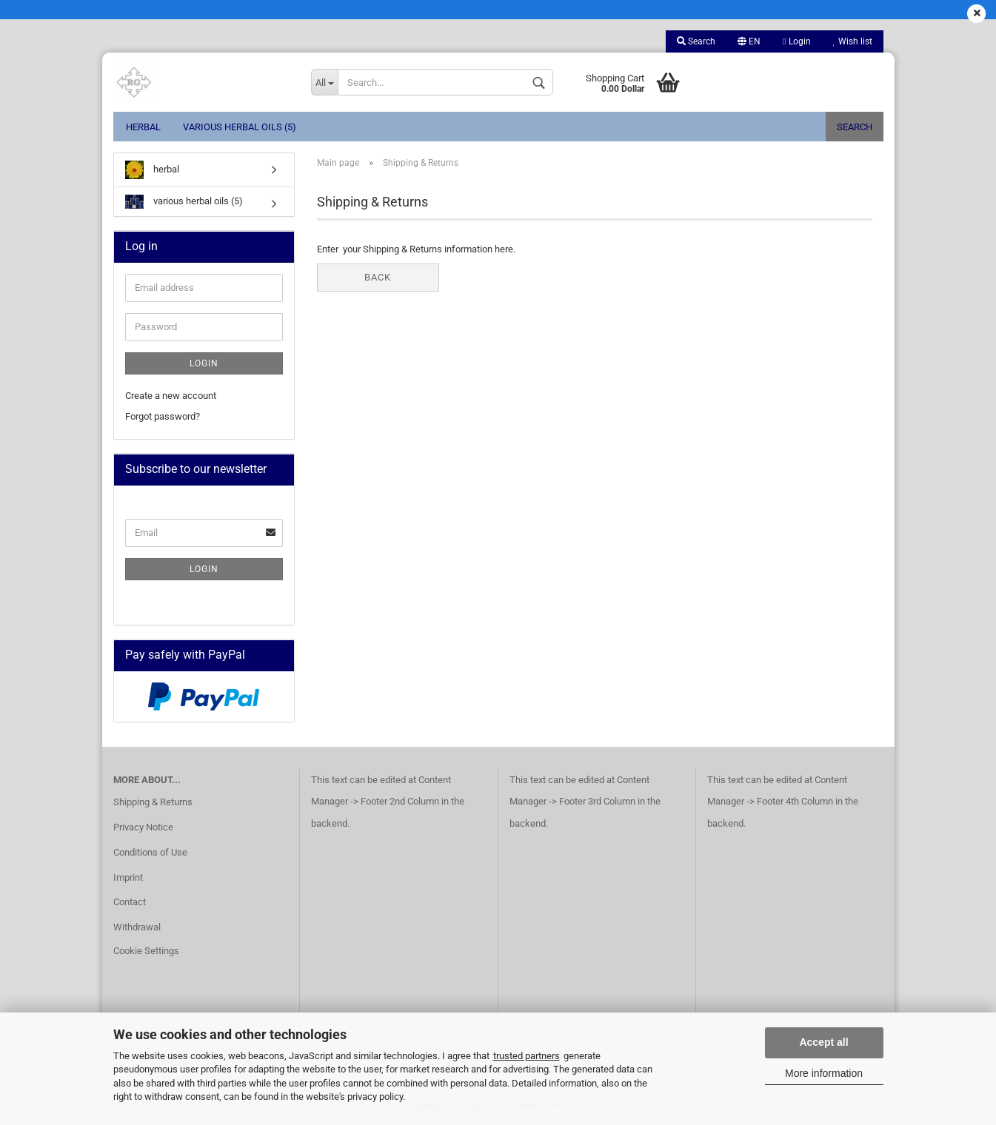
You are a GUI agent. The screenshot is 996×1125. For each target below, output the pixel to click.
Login (796, 41)
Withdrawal (137, 927)
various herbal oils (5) (239, 126)
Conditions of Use (150, 852)
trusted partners (526, 1055)
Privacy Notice (143, 827)
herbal (143, 126)
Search (696, 41)
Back (377, 277)
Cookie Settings (146, 950)
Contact (129, 901)
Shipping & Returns (153, 801)
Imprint (128, 877)
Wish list (852, 41)
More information (824, 1073)
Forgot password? (162, 416)
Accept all (823, 1042)
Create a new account (170, 395)
